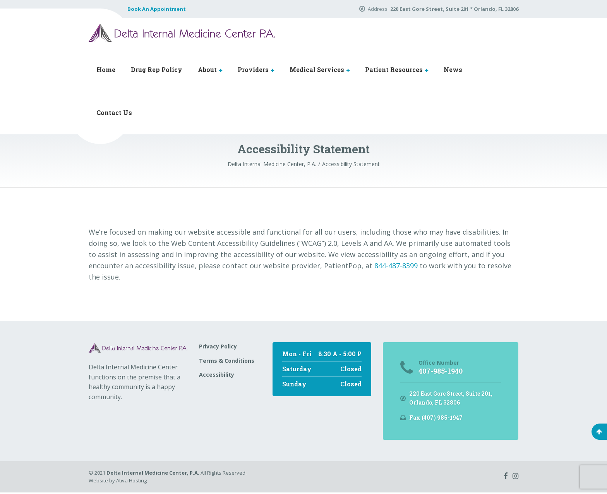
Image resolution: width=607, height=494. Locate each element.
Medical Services (317, 69)
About (207, 69)
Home (105, 69)
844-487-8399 (396, 265)
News (453, 69)
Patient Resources (394, 69)
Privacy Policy (218, 346)
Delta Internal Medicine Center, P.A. (152, 474)
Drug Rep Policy (156, 69)
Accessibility (216, 374)
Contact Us (114, 112)
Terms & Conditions (226, 360)
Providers (253, 69)
